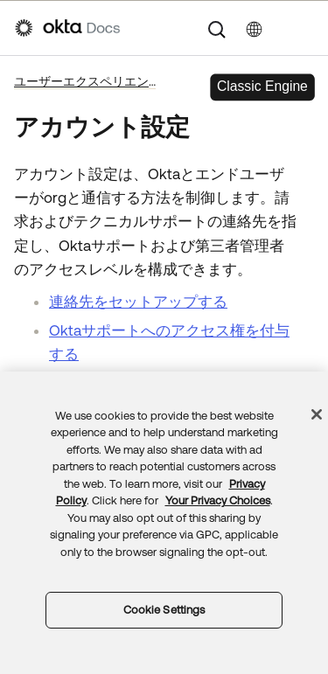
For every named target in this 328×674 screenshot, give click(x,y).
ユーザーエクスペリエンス (85, 81)
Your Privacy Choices (217, 500)
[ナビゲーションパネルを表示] (304, 28)
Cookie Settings (164, 609)
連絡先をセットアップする (138, 301)
